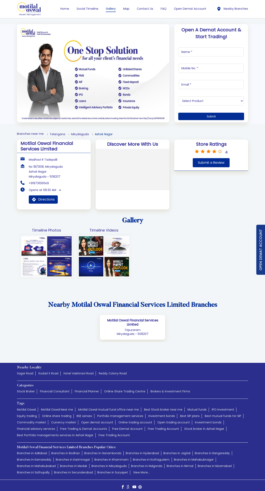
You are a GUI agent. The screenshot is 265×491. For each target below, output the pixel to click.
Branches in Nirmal (180, 462)
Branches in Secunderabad (73, 468)
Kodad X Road (48, 369)
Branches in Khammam (111, 455)
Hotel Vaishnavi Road (79, 369)
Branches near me (30, 130)
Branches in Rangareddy (212, 449)
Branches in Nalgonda (146, 462)
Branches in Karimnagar (73, 455)
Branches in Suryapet (112, 468)
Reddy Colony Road (113, 369)
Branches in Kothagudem (151, 455)
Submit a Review (211, 158)
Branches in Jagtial (176, 449)
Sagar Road (25, 369)
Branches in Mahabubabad (36, 462)
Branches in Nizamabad (215, 462)
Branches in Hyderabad (142, 449)
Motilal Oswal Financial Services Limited (132, 318)
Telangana (57, 130)
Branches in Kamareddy (34, 455)
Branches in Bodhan (65, 449)
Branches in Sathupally (33, 468)
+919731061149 (39, 179)
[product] (211, 96)
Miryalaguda (80, 130)
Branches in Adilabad (32, 449)
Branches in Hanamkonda (102, 449)
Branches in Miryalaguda (109, 462)
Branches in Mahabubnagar (194, 455)
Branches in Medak (73, 462)
